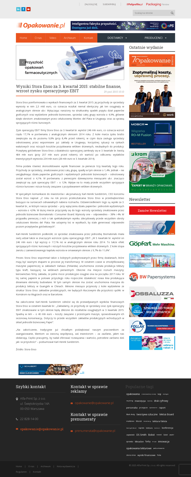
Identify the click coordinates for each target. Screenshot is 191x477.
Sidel (165, 434)
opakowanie (153, 407)
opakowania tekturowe (139, 448)
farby (148, 441)
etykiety (149, 401)
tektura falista (160, 421)
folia (159, 455)
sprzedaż (129, 441)
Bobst (151, 434)
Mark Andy (130, 414)
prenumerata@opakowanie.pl (95, 431)
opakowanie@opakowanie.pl (41, 429)
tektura (149, 428)
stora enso (131, 455)
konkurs (157, 428)
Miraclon (139, 441)
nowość (159, 435)
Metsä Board (166, 414)
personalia (131, 407)
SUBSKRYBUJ (109, 4)
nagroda (141, 428)
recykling (129, 401)
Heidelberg (147, 421)
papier (171, 435)
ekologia (165, 394)
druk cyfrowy (161, 400)
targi (159, 394)
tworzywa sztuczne (147, 414)
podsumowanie (158, 448)
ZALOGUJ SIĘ (90, 4)
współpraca (130, 421)
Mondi (139, 421)
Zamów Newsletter (152, 210)
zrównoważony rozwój (148, 394)
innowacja (163, 441)
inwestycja (140, 400)
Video (52, 38)
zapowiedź (130, 435)
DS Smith (141, 434)
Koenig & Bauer (131, 428)
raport (162, 407)
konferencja (167, 427)
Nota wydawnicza (66, 466)
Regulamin (21, 471)
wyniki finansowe (146, 455)
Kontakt (88, 38)
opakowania (133, 394)
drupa (154, 441)
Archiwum (70, 38)
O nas (38, 38)
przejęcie (143, 407)
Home (23, 38)
